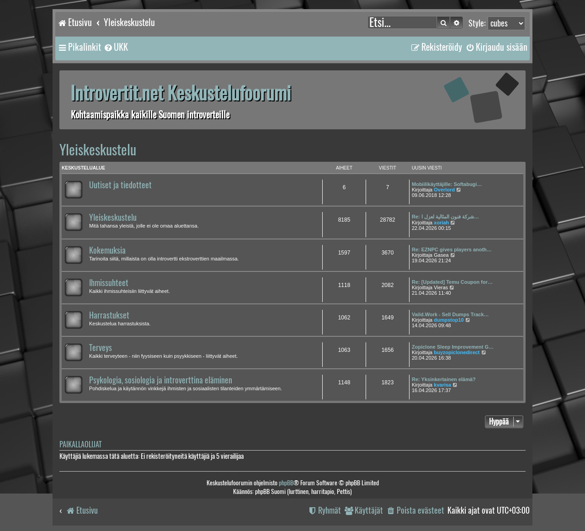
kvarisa (442, 385)
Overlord (444, 189)
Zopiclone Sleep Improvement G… (453, 347)
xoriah (441, 222)
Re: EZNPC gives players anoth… (452, 249)
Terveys (100, 347)
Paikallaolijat (80, 444)
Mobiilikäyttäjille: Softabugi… (447, 184)
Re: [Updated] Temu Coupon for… (452, 282)
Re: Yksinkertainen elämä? (444, 379)
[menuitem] (115, 47)
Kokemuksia (107, 250)
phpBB (286, 482)
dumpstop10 (448, 320)
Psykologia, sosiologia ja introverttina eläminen (160, 380)
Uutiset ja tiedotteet (120, 185)
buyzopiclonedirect (456, 352)
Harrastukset (109, 315)
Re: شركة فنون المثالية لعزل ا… (445, 216)
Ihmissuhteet (108, 282)
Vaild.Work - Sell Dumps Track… (450, 314)
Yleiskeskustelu (97, 149)
